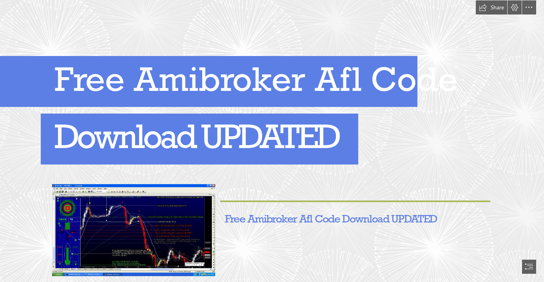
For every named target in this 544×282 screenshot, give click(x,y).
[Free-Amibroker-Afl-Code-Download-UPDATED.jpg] (133, 230)
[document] (272, 141)
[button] (491, 7)
